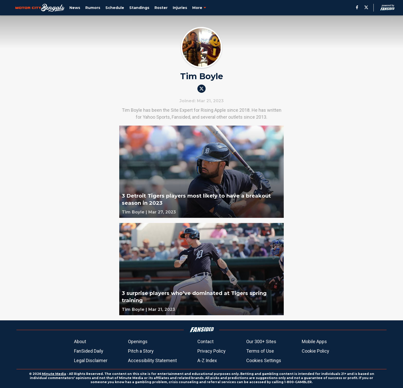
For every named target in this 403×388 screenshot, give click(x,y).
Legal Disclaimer (90, 360)
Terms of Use (260, 351)
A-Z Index (207, 360)
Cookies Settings (263, 360)
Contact (205, 341)
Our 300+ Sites (261, 341)
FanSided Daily (88, 351)
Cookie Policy (315, 351)
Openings (138, 341)
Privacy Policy (211, 351)
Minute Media (54, 374)
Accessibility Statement (152, 360)
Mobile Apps (314, 341)
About (80, 341)
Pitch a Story (141, 351)
